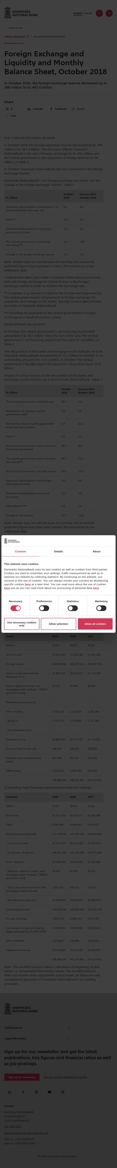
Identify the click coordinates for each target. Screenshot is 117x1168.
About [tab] (96, 551)
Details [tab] (58, 551)
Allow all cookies (95, 623)
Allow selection (58, 623)
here (28, 584)
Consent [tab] (20, 551)
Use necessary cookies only (21, 624)
